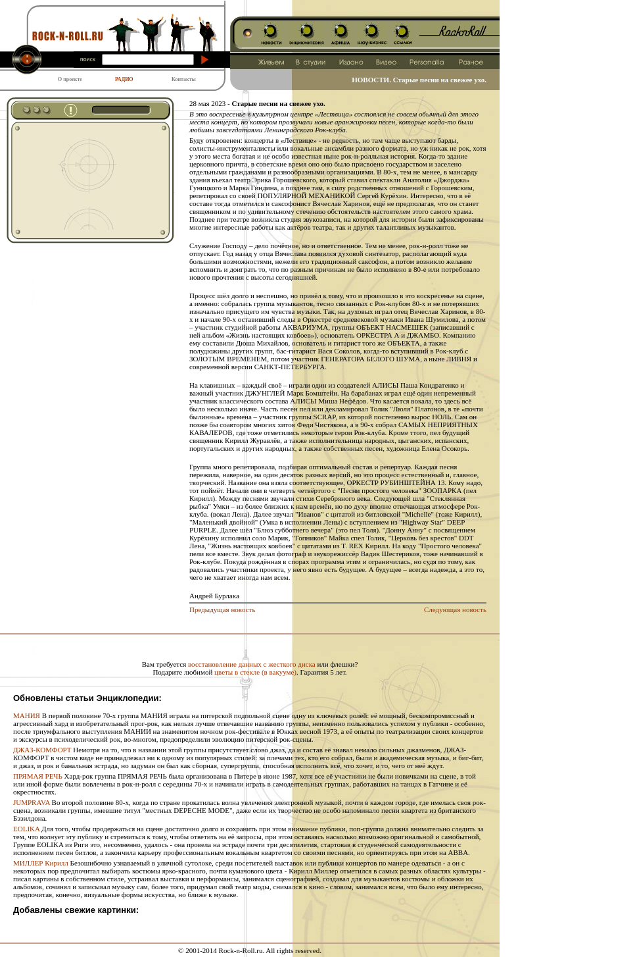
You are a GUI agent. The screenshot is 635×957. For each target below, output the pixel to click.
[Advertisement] (80, 180)
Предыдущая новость (222, 609)
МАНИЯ (26, 715)
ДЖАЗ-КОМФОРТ (42, 750)
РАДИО (124, 79)
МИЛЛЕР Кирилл (40, 863)
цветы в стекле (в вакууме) (255, 672)
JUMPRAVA (31, 802)
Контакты (184, 79)
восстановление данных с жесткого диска (252, 664)
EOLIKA (26, 829)
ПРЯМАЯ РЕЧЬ (37, 776)
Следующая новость (455, 609)
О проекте (70, 79)
